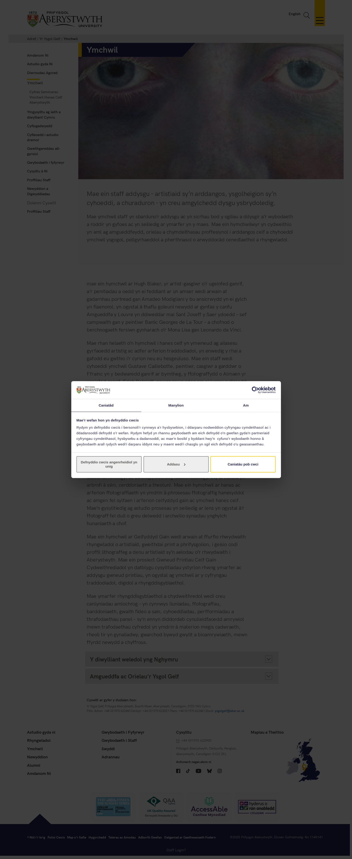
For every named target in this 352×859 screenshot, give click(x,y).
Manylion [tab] (176, 405)
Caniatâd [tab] (106, 405)
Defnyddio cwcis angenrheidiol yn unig (109, 464)
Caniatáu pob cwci (243, 464)
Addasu (176, 464)
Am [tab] (246, 405)
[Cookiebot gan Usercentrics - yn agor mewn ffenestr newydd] (255, 389)
